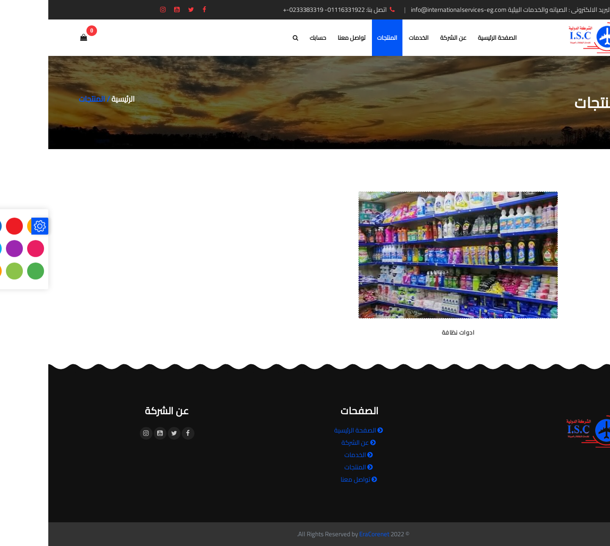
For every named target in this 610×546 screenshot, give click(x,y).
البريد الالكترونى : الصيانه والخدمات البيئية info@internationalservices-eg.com (469, 9)
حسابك (269, 37)
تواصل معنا (303, 37)
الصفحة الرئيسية (449, 37)
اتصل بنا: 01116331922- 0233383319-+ (292, 9)
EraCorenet (326, 534)
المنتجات (339, 37)
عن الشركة (405, 37)
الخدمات (370, 37)
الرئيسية (74, 99)
